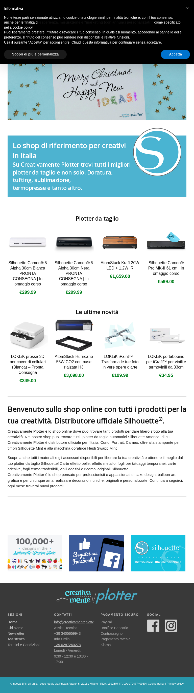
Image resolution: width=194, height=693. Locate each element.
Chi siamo (15, 628)
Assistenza (16, 639)
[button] (187, 8)
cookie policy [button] (22, 27)
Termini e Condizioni (23, 645)
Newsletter (16, 633)
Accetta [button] (175, 54)
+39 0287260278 (67, 645)
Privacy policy (175, 683)
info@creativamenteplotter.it (76, 622)
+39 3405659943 (67, 633)
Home (12, 622)
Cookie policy (156, 683)
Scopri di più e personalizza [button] (35, 54)
